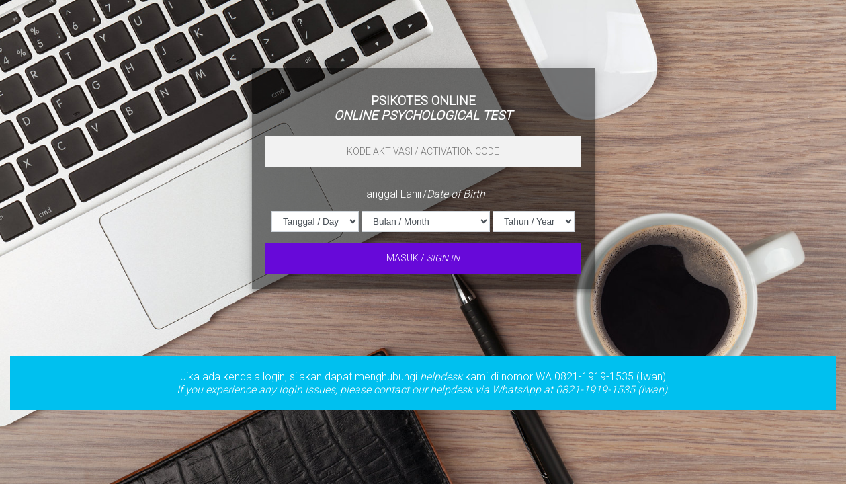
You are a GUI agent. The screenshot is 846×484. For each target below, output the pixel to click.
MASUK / (423, 258)
